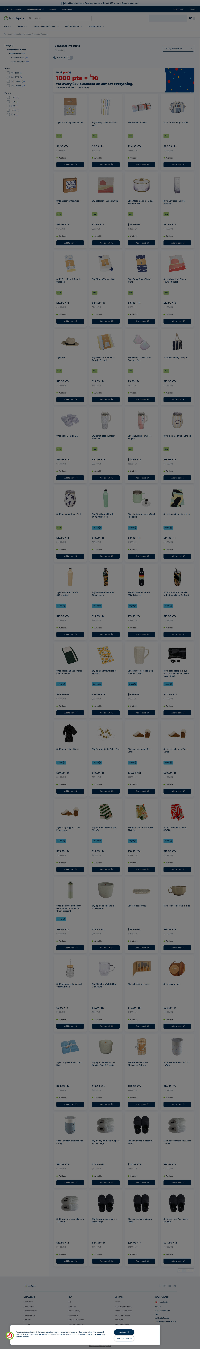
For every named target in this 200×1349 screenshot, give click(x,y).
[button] (10, 1336)
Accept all (124, 1332)
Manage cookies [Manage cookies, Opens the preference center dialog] (124, 1338)
